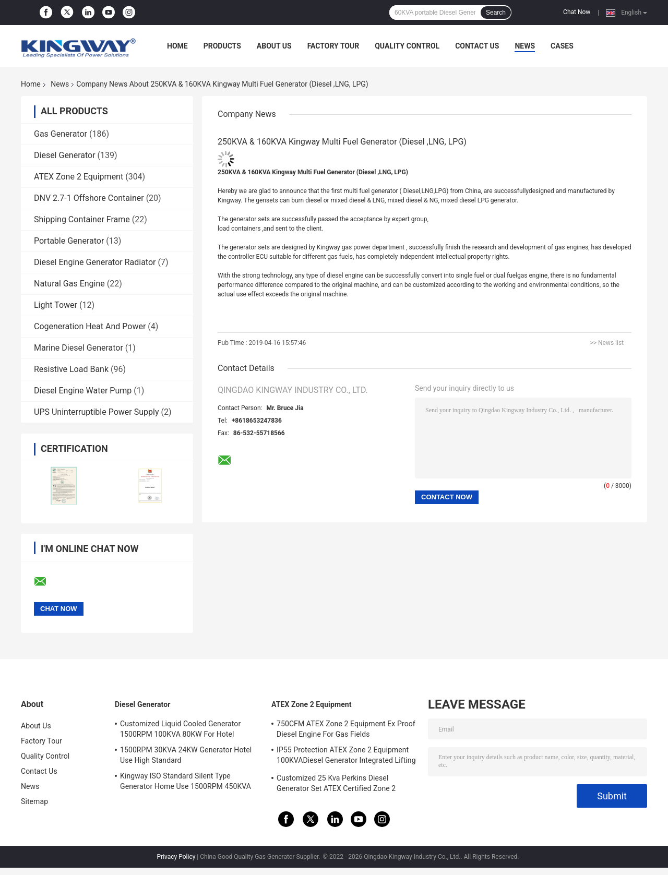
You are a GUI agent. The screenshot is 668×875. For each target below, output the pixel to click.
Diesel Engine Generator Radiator (95, 262)
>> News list (607, 342)
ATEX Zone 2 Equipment (78, 177)
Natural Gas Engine (69, 284)
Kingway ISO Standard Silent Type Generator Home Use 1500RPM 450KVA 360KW (185, 783)
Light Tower (55, 305)
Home (177, 46)
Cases (562, 46)
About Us (274, 46)
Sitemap (34, 801)
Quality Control (407, 46)
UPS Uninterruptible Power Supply (96, 412)
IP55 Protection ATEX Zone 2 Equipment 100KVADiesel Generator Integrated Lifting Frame (346, 757)
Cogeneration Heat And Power (90, 326)
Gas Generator (60, 134)
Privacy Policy (176, 856)
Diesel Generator (65, 155)
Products (222, 46)
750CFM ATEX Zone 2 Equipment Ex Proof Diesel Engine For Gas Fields (346, 729)
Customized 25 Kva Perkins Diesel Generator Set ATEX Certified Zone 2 (336, 783)
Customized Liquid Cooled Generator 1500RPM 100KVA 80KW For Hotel (180, 729)
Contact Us (477, 46)
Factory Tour (333, 46)
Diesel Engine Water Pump (83, 390)
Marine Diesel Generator (78, 348)
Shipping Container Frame (82, 219)
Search (496, 12)
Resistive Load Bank (71, 369)
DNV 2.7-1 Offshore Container (89, 198)
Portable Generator (69, 241)
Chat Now (576, 12)
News (525, 46)
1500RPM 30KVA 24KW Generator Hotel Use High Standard (186, 755)
